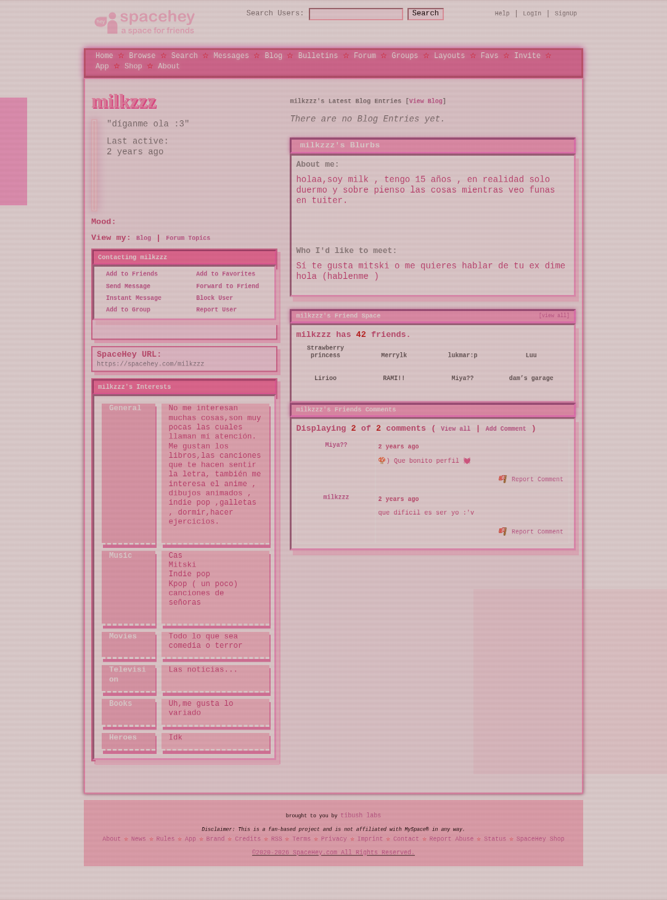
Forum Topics (188, 238)
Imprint (370, 839)
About (169, 65)
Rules (165, 839)
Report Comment (531, 477)
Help (502, 13)
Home (104, 55)
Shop (133, 65)
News (138, 839)
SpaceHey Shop (541, 839)
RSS (276, 839)
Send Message (124, 286)
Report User (213, 310)
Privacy (334, 839)
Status (495, 839)
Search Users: (264, 14)
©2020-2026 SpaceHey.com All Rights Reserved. (333, 852)
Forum (365, 55)
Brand (216, 839)
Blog (273, 55)
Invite (527, 55)
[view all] (554, 315)
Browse (142, 55)
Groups (404, 55)
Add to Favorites (222, 274)
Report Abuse (452, 839)
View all (455, 428)
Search (437, 14)
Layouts (449, 55)
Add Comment (506, 428)
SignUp (566, 13)
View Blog (426, 101)
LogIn (532, 13)
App (102, 65)
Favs (490, 55)
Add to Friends (128, 274)
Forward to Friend (224, 286)
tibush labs (360, 816)
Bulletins (318, 55)
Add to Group (124, 310)
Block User (211, 298)
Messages (231, 55)
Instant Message (130, 298)
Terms (301, 839)
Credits (248, 839)
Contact (406, 839)
